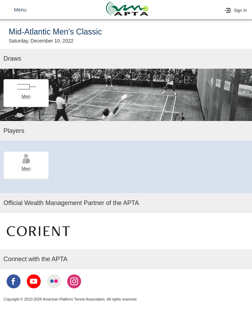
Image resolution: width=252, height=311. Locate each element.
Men (26, 96)
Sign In (240, 10)
